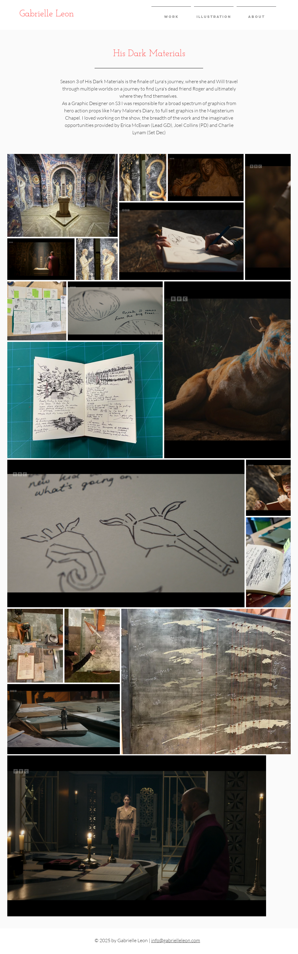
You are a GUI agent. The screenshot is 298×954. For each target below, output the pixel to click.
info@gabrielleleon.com (175, 940)
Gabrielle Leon (46, 14)
